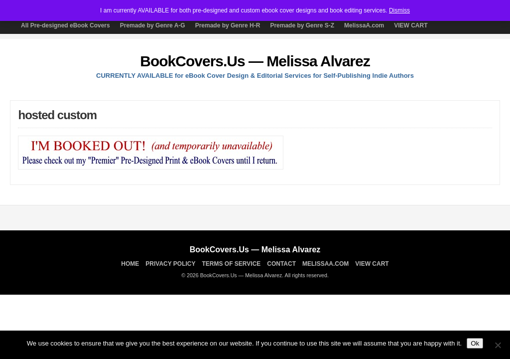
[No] (498, 345)
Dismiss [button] (399, 10)
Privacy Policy (170, 263)
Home (130, 263)
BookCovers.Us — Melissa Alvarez (255, 61)
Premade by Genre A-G (152, 25)
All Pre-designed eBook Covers (65, 25)
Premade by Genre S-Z (302, 25)
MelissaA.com (364, 25)
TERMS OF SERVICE (231, 263)
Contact (281, 263)
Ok (475, 343)
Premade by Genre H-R (227, 25)
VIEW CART (410, 25)
